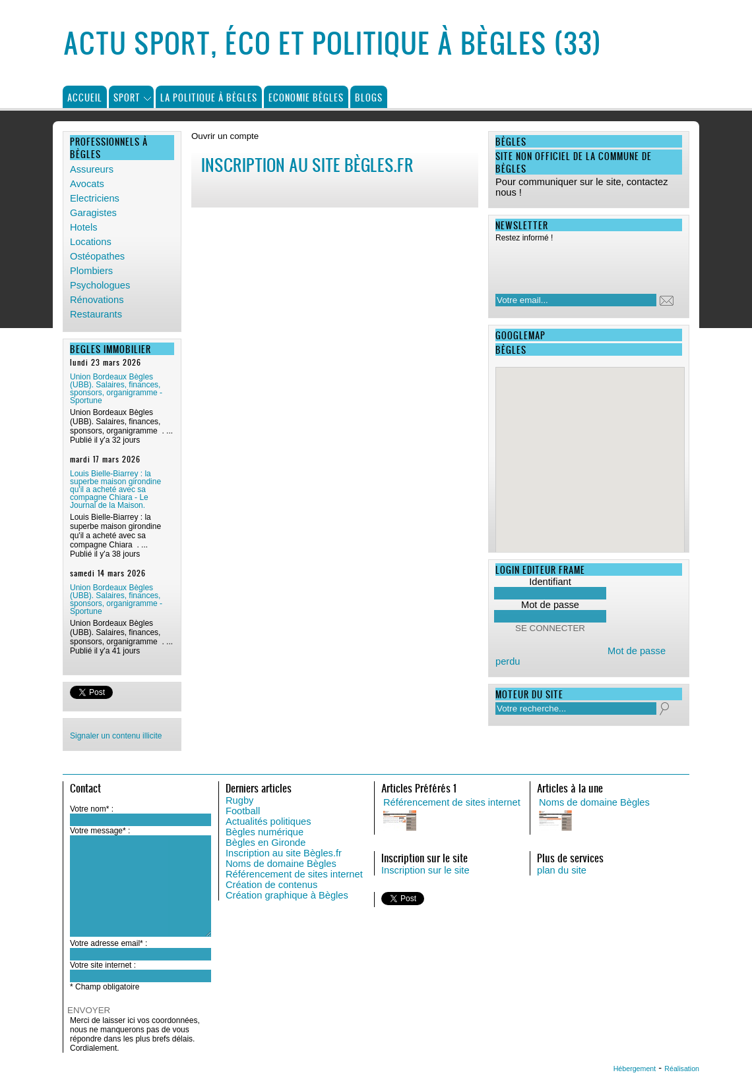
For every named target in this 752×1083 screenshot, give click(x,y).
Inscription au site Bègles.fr (284, 853)
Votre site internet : (103, 965)
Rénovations (96, 299)
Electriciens (94, 198)
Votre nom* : (91, 809)
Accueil (84, 97)
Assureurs (91, 169)
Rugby (239, 800)
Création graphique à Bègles (287, 895)
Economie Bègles (306, 97)
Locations (90, 241)
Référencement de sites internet (294, 874)
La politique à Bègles (208, 97)
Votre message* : (100, 830)
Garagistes (93, 213)
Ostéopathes (97, 256)
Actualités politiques (268, 821)
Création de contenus (271, 884)
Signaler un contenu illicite (116, 735)
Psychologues (100, 285)
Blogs (369, 97)
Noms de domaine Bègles (281, 863)
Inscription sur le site (425, 870)
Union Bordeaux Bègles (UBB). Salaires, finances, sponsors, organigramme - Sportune (116, 388)
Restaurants (96, 314)
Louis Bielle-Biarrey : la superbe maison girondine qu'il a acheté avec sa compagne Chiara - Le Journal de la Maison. (115, 489)
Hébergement (634, 1068)
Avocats (87, 184)
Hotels (84, 227)
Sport (127, 97)
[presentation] (580, 264)
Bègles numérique (264, 832)
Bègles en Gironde (265, 842)
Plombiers (91, 270)
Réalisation (681, 1068)
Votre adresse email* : (108, 943)
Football (243, 811)
